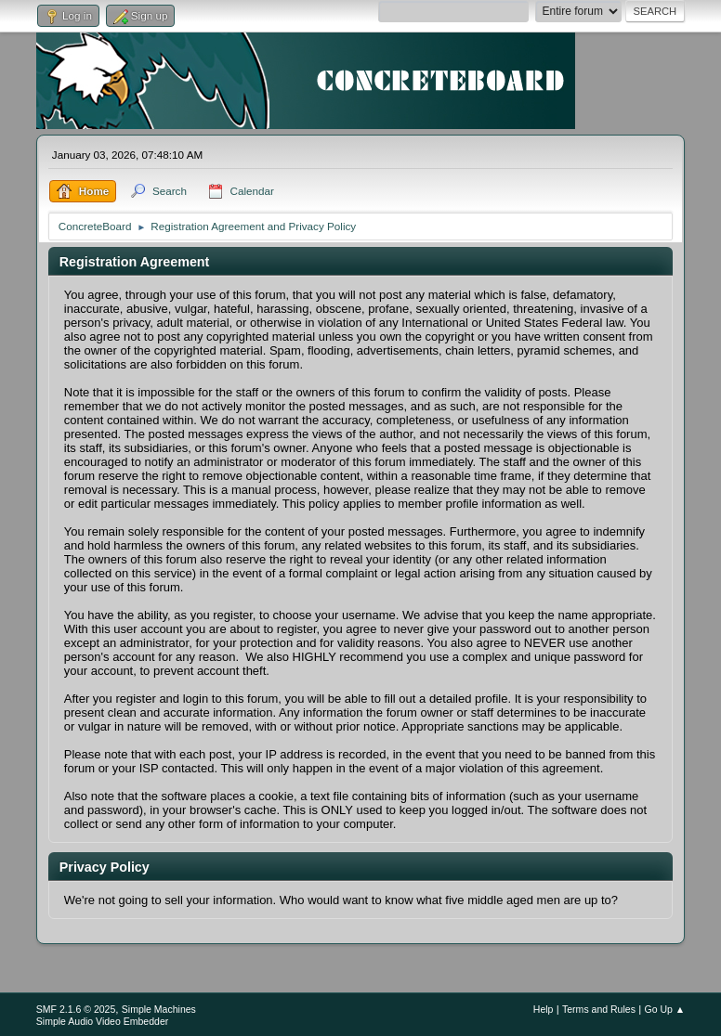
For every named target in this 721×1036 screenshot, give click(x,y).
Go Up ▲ (664, 1009)
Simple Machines (159, 1009)
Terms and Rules (599, 1009)
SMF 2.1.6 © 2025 (76, 1009)
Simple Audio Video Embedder (102, 1021)
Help (543, 1009)
